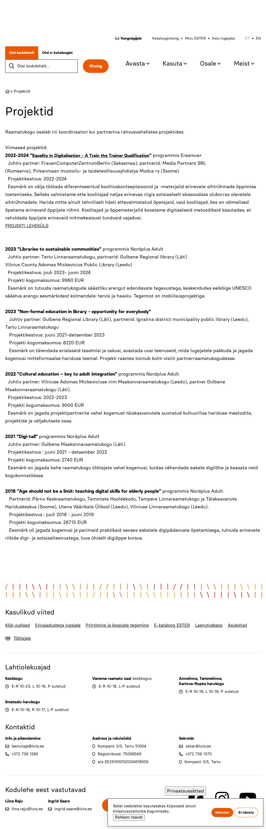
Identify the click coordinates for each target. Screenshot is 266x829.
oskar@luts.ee (198, 753)
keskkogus (142, 685)
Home (7, 90)
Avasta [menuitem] (135, 63)
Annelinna (188, 685)
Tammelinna (210, 685)
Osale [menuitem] (208, 63)
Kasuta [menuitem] (172, 63)
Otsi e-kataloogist (57, 52)
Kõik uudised (13, 628)
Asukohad (250, 624)
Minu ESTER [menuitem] (195, 38)
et (247, 38)
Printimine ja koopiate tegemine (114, 628)
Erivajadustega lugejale (52, 628)
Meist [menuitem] (242, 63)
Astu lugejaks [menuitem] (223, 38)
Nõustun (222, 812)
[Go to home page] (32, 15)
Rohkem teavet (129, 817)
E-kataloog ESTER (173, 628)
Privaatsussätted (185, 791)
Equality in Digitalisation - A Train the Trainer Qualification (95, 154)
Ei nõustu (246, 812)
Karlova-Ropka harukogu (201, 690)
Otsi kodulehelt (21, 52)
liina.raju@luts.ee (27, 815)
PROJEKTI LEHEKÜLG (28, 224)
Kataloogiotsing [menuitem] (165, 38)
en (258, 38)
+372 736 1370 (198, 760)
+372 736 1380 (25, 760)
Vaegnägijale (131, 38)
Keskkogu (14, 685)
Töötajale (25, 645)
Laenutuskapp (219, 624)
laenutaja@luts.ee (28, 753)
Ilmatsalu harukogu (22, 708)
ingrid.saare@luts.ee (73, 815)
